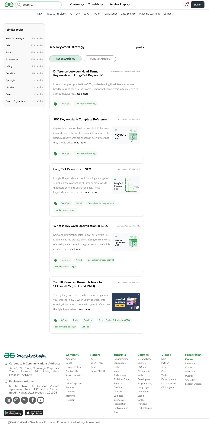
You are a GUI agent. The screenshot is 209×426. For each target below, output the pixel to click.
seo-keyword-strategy (86, 103)
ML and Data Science (144, 361)
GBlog (64, 320)
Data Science (128, 14)
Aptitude (190, 371)
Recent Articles (65, 59)
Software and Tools (121, 410)
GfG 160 (190, 379)
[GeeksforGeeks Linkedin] (8, 400)
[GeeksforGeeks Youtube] (40, 400)
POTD (93, 359)
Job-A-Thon (96, 363)
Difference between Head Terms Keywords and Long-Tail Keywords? (78, 73)
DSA (39, 14)
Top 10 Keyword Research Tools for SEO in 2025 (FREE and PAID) (78, 284)
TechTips (65, 103)
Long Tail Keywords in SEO (72, 169)
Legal (69, 363)
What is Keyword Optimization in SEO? (80, 226)
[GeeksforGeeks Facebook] (32, 400)
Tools (75, 320)
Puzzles (189, 375)
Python (97, 14)
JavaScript (111, 14)
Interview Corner (190, 365)
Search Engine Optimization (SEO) (114, 320)
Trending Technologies (144, 406)
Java (86, 14)
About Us (71, 359)
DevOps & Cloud (143, 393)
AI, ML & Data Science (121, 381)
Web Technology (120, 373)
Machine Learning (149, 14)
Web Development (144, 377)
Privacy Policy (73, 367)
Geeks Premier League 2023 (101, 203)
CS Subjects (168, 387)
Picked (79, 203)
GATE (140, 400)
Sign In (197, 5)
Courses (168, 14)
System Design (193, 384)
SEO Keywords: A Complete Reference (80, 119)
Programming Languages (121, 361)
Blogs (93, 367)
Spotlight (88, 320)
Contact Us (72, 371)
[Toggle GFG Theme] (186, 5)
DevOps (118, 387)
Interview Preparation (120, 402)
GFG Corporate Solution (74, 385)
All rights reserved (88, 422)
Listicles (85, 326)
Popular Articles (100, 59)
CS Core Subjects (118, 393)
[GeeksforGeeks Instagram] (16, 400)
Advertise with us (74, 377)
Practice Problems (56, 14)
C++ (78, 14)
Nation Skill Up (98, 371)
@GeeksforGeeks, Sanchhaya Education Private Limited (42, 422)
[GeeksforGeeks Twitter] (24, 400)
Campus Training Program (70, 395)
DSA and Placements (143, 369)
